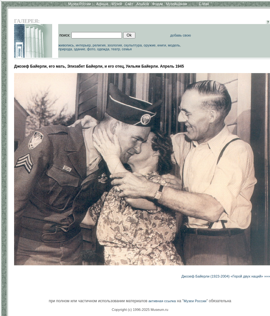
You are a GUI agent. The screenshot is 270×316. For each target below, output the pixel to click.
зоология (114, 45)
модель (174, 45)
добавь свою (180, 35)
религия (99, 45)
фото (91, 49)
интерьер (83, 45)
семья (127, 49)
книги (161, 45)
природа (65, 49)
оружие (149, 45)
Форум (157, 4)
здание (79, 49)
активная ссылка (162, 301)
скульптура (133, 45)
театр (115, 49)
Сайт (129, 4)
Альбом (142, 4)
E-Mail (204, 4)
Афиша (102, 4)
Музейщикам (176, 4)
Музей (117, 4)
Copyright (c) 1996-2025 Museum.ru (140, 310)
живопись (66, 45)
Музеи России (80, 4)
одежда (103, 49)
